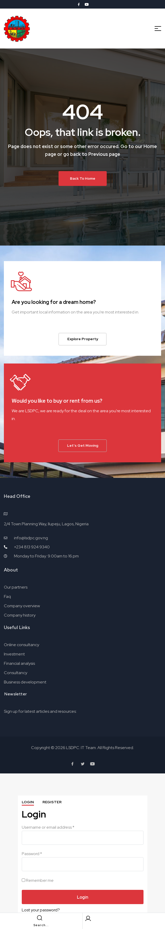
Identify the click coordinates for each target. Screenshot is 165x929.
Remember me (38, 880)
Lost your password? (41, 910)
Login (28, 802)
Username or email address (48, 827)
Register (52, 802)
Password (32, 853)
